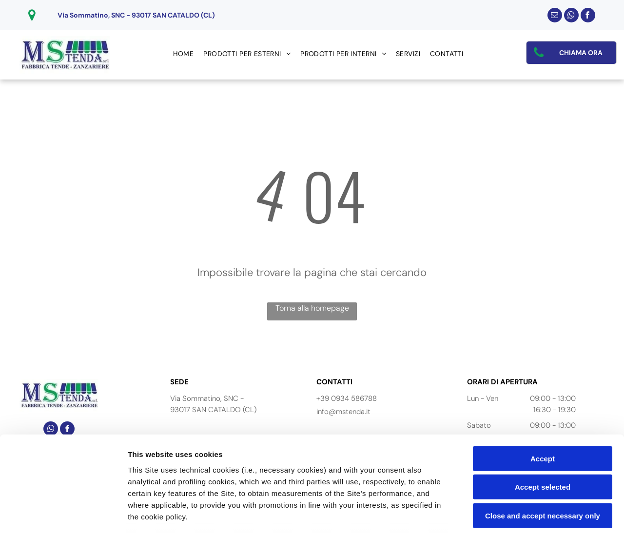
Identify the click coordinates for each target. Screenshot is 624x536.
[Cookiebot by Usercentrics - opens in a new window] (63, 517)
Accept (542, 385)
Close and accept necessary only (542, 442)
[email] (554, 16)
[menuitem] (183, 53)
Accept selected (542, 414)
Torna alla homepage (312, 308)
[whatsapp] (571, 16)
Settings (495, 517)
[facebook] (588, 16)
